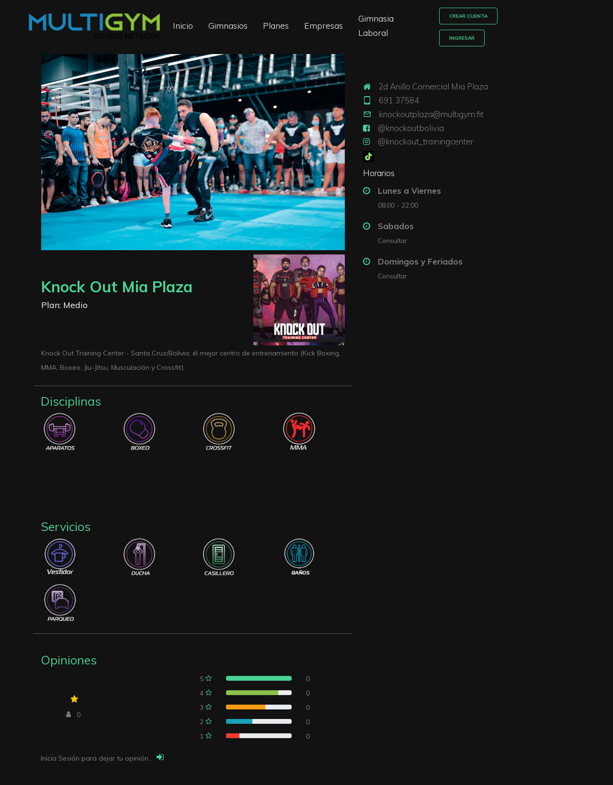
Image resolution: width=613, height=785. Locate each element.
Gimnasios (250, 21)
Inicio (205, 21)
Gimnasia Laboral (414, 21)
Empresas (346, 21)
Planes (298, 21)
